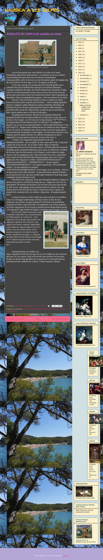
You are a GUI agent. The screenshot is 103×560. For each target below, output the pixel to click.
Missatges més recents (15, 319)
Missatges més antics (60, 319)
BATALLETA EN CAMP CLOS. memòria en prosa (33, 34)
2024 (80, 42)
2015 (80, 70)
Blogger (65, 555)
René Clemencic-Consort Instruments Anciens (84, 511)
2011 (80, 125)
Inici (38, 319)
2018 (80, 60)
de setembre (84, 84)
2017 (80, 63)
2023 (80, 45)
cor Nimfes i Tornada (83, 31)
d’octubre (83, 81)
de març (83, 100)
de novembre (85, 78)
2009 (80, 131)
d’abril (82, 96)
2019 (80, 57)
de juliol (83, 90)
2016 (80, 66)
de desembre (85, 75)
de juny (82, 93)
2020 (80, 54)
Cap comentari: (40, 306)
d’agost (82, 87)
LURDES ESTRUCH (85, 152)
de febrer (83, 103)
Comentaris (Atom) (42, 326)
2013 (80, 119)
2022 (80, 48)
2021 (80, 51)
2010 (80, 128)
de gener (83, 115)
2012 (80, 122)
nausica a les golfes (32, 9)
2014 (80, 73)
